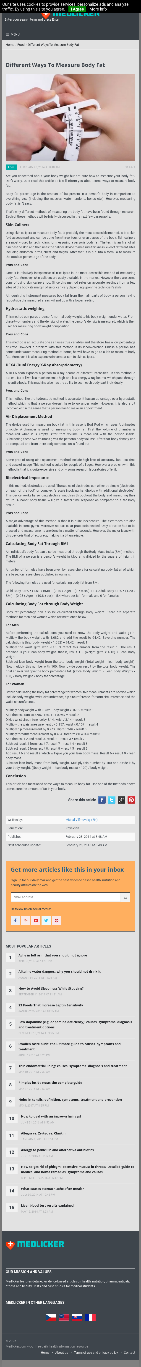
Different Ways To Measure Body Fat (53, 45)
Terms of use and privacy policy (96, 1352)
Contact (129, 1352)
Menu (15, 34)
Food (21, 45)
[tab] (28, 946)
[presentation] (28, 946)
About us (61, 1352)
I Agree (77, 9)
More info (98, 9)
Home (10, 45)
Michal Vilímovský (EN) (81, 820)
